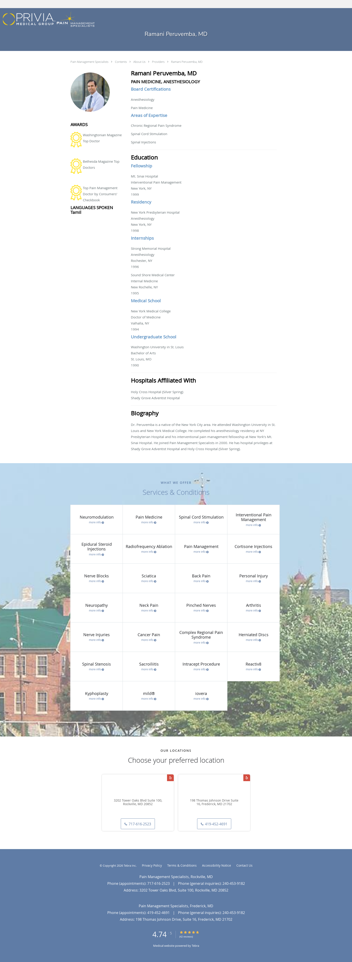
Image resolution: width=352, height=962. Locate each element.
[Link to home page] (47, 19)
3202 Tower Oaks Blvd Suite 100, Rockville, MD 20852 (138, 802)
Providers (158, 62)
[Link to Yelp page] (170, 777)
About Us (139, 62)
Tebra (195, 946)
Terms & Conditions (182, 865)
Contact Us (244, 865)
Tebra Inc (130, 865)
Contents (121, 62)
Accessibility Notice (216, 865)
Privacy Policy (152, 865)
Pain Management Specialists (89, 62)
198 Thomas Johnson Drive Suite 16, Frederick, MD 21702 (214, 802)
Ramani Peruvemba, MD (186, 62)
